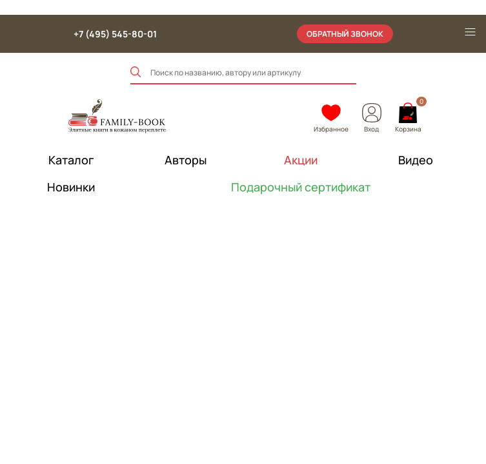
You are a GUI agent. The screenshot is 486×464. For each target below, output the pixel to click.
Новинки (71, 187)
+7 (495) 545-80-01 (115, 34)
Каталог (71, 160)
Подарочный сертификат (300, 187)
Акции (301, 160)
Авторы (186, 160)
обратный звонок (345, 33)
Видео (415, 160)
